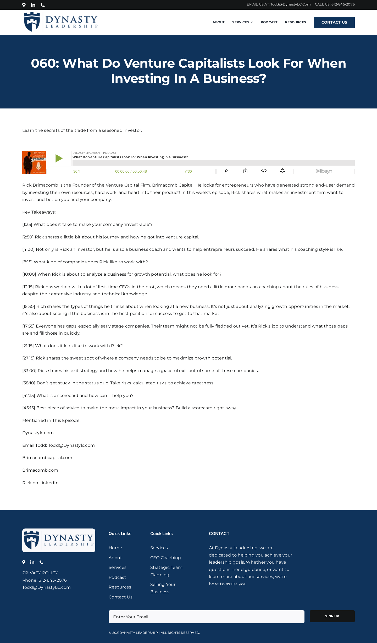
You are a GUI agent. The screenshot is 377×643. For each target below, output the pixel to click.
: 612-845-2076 (51, 580)
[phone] (43, 5)
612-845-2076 (343, 4)
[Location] (24, 5)
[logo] (59, 530)
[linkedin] (33, 5)
